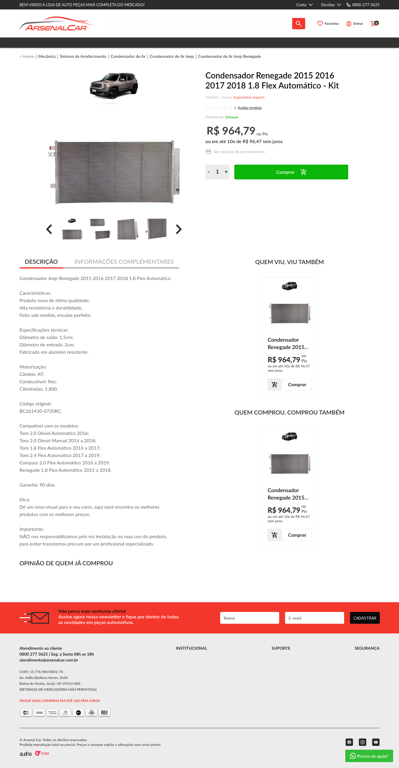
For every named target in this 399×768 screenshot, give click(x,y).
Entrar (358, 23)
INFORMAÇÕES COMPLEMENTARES (124, 261)
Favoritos (332, 23)
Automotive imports (248, 97)
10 (231, 141)
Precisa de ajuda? (369, 756)
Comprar (285, 172)
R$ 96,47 (252, 141)
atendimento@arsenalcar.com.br (48, 659)
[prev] (49, 229)
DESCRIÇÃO (41, 261)
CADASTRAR (365, 617)
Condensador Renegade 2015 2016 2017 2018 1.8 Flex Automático (287, 343)
